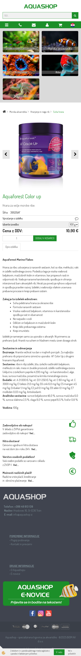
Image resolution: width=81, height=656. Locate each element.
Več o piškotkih (72, 652)
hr (72, 25)
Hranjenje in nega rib (40, 111)
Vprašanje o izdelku (13, 218)
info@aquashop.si (22, 514)
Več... (32, 433)
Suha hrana (58, 111)
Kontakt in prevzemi (21, 544)
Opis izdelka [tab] (11, 247)
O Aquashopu (18, 570)
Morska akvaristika (18, 111)
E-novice (15, 573)
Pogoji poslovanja (20, 540)
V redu (59, 652)
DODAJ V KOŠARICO (44, 238)
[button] (74, 154)
